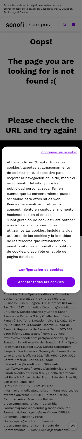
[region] (41, 220)
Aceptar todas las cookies (41, 282)
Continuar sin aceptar (59, 152)
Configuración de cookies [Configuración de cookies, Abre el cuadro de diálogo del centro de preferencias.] (41, 270)
